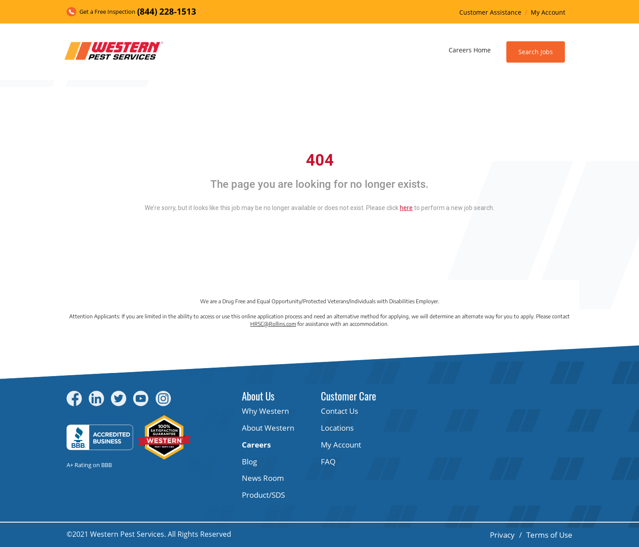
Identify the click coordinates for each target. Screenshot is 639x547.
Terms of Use (549, 535)
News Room (263, 478)
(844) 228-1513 (166, 11)
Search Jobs (535, 52)
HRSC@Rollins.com (273, 324)
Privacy (502, 535)
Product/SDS (263, 495)
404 (320, 160)
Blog (249, 461)
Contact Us (339, 411)
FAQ (328, 461)
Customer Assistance (490, 12)
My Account (548, 12)
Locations (337, 428)
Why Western (265, 411)
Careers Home (470, 50)
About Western (268, 428)
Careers (256, 445)
